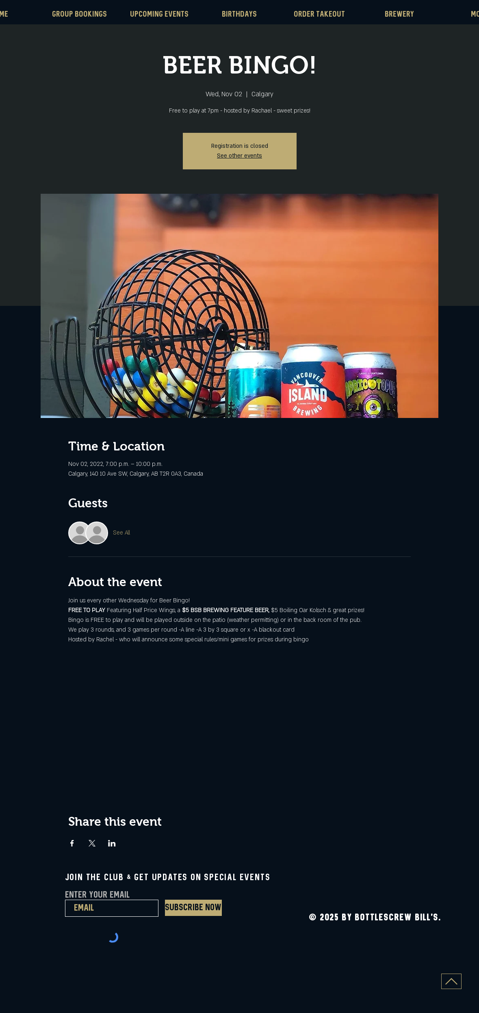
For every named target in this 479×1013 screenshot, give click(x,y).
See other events (239, 156)
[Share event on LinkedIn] (112, 843)
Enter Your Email (97, 895)
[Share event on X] (92, 843)
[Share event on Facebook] (72, 843)
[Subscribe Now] (193, 908)
